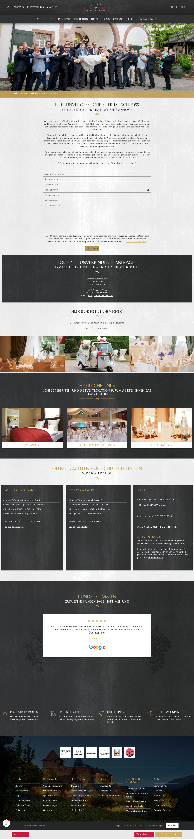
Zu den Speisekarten (14, 527)
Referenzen (159, 800)
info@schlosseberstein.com (100, 295)
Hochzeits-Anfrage (79, 800)
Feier (83, 124)
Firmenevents (105, 786)
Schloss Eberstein (20, 93)
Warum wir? (159, 790)
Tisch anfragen (144, 834)
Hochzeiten (81, 19)
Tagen (18, 795)
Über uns (131, 19)
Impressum (120, 825)
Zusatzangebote (22, 800)
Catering (118, 19)
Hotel (50, 19)
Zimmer (19, 786)
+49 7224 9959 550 (99, 292)
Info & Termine (148, 19)
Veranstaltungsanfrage (109, 795)
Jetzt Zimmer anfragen (168, 834)
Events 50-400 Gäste (136, 801)
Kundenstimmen (78, 805)
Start (40, 19)
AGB (129, 825)
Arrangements (22, 790)
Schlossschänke (50, 790)
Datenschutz (138, 825)
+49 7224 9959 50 (99, 290)
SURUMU (105, 19)
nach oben (172, 825)
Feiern (94, 19)
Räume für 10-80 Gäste (82, 790)
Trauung (75, 786)
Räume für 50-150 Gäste (82, 795)
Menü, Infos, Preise (79, 810)
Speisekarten (49, 795)
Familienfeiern (105, 790)
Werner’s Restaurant (52, 786)
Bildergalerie (160, 795)
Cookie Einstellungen (154, 825)
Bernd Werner (160, 786)
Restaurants (64, 19)
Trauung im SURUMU (136, 788)
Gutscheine (20, 810)
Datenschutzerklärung (137, 241)
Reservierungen (50, 805)
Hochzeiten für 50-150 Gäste (137, 795)
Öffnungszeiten (50, 800)
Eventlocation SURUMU (134, 781)
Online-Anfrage (22, 805)
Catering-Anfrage (162, 810)
